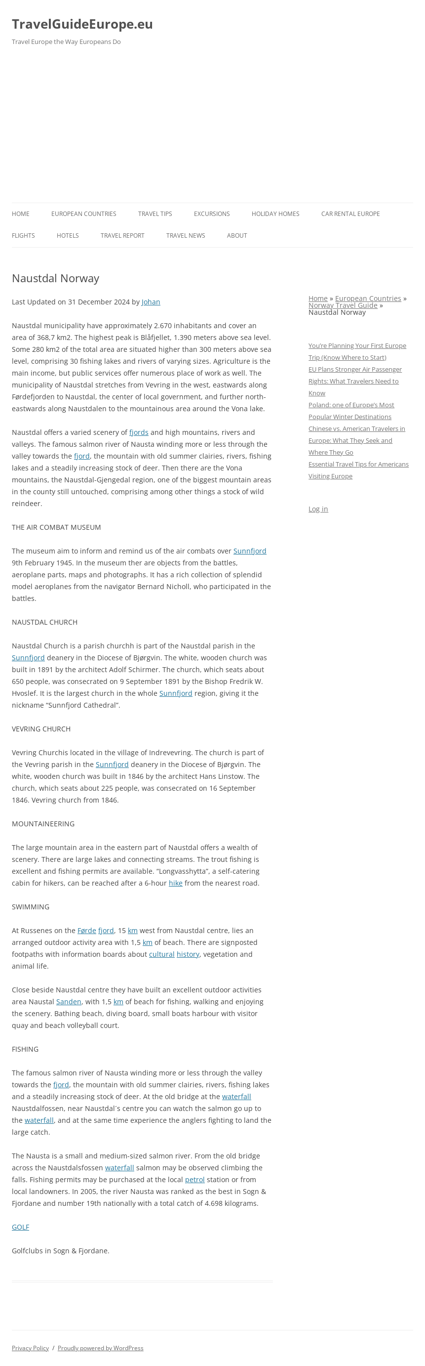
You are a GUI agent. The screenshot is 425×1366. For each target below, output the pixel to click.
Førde (86, 930)
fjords (139, 432)
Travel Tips (155, 214)
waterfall (236, 1096)
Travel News (185, 235)
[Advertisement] (212, 128)
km (133, 930)
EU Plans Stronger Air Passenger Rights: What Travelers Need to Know (355, 381)
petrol (195, 1179)
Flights (23, 235)
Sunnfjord (250, 550)
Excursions (212, 214)
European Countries (83, 214)
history (188, 954)
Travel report (123, 235)
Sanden (68, 1001)
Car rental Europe (350, 214)
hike (176, 883)
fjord (82, 456)
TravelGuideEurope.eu (82, 24)
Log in (318, 508)
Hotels (68, 235)
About (237, 235)
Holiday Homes (276, 214)
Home (21, 214)
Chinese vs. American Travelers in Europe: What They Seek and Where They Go (357, 440)
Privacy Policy (30, 1348)
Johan (151, 301)
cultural (162, 954)
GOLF (20, 1227)
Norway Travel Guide (343, 305)
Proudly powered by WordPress (101, 1348)
